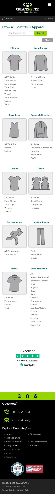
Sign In (50, 19)
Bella (33, 294)
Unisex (7, 148)
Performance (10, 98)
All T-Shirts (9, 77)
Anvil (33, 284)
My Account (35, 434)
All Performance (12, 251)
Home (9, 434)
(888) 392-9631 (17, 411)
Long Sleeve (10, 84)
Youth (7, 104)
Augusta (34, 288)
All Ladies (9, 198)
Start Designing (13, 438)
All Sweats (35, 144)
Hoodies (35, 151)
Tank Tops (9, 87)
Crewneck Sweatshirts (41, 148)
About (8, 453)
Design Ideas (12, 446)
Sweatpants (36, 155)
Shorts (34, 258)
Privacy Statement (38, 442)
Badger (34, 291)
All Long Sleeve (38, 77)
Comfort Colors (38, 308)
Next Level (36, 322)
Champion (36, 301)
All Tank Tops (10, 144)
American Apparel (39, 281)
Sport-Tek (35, 325)
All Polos (8, 298)
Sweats (7, 211)
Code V (34, 305)
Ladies (7, 101)
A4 (32, 274)
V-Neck (7, 94)
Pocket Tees (10, 91)
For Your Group (13, 449)
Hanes (34, 315)
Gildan (34, 311)
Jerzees (34, 318)
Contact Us (11, 457)
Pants (33, 251)
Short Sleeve (10, 81)
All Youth (35, 198)
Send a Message (18, 420)
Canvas (34, 298)
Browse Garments (14, 442)
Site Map (34, 446)
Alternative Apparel (40, 277)
